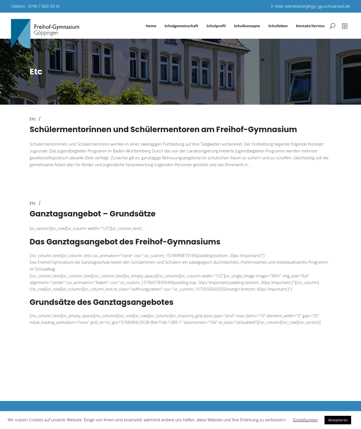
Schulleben (278, 25)
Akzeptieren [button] (338, 419)
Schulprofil (216, 25)
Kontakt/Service (310, 25)
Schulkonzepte (247, 25)
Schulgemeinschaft (181, 25)
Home (151, 25)
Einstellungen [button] (305, 419)
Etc (33, 119)
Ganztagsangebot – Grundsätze (93, 213)
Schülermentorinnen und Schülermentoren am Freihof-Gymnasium (163, 129)
